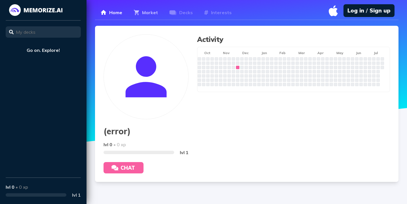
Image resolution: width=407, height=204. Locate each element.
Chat (123, 168)
